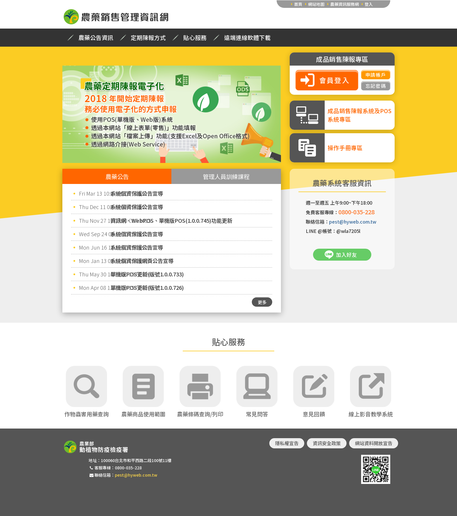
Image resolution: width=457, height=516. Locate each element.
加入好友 (346, 254)
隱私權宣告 (286, 443)
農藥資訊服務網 (344, 4)
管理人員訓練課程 (226, 176)
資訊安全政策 (327, 443)
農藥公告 (117, 176)
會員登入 (334, 80)
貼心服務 (195, 38)
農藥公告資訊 (95, 38)
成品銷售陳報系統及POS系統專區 (359, 114)
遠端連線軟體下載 (247, 38)
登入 (369, 4)
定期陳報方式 (148, 38)
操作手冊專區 (345, 147)
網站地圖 (316, 4)
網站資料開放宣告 (373, 443)
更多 (262, 302)
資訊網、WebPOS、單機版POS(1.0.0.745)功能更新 (171, 220)
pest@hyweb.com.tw (352, 221)
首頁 (298, 4)
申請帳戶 (375, 74)
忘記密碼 (375, 85)
